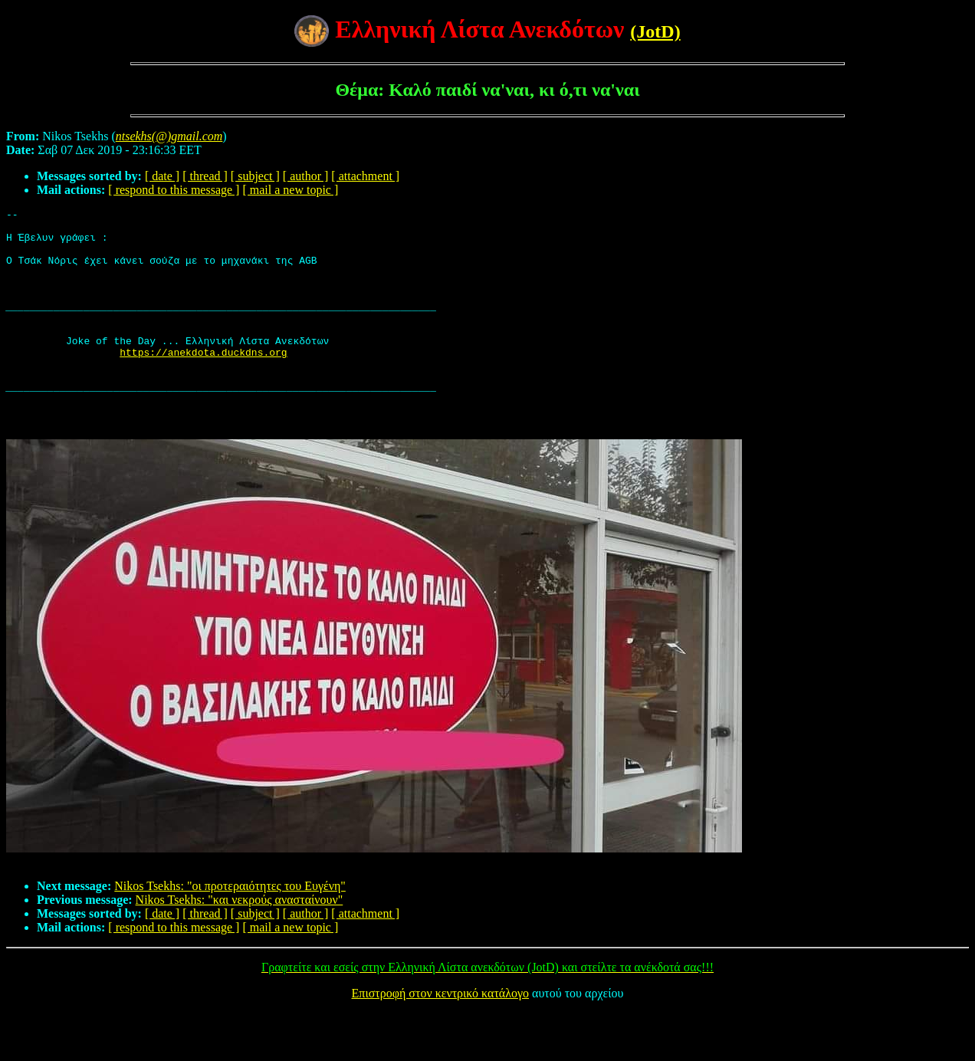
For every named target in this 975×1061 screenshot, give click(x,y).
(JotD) (655, 31)
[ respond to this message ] (173, 189)
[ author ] (306, 175)
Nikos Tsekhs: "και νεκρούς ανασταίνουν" (239, 947)
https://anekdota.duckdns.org (203, 382)
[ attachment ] (365, 175)
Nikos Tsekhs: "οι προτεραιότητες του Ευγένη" (230, 934)
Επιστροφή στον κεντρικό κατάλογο (440, 1041)
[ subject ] (255, 175)
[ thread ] (205, 175)
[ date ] (162, 175)
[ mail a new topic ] (290, 189)
